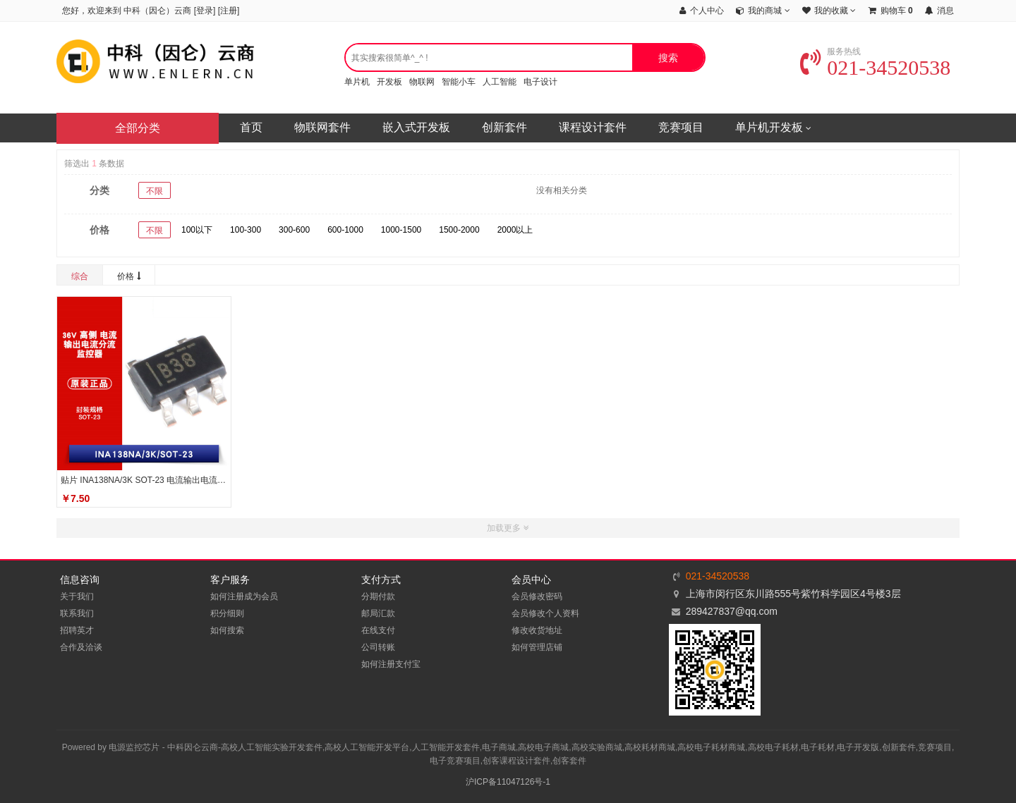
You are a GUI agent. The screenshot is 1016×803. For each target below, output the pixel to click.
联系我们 (77, 613)
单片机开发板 (773, 128)
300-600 (294, 230)
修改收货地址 (537, 630)
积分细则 (227, 613)
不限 (154, 191)
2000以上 (515, 230)
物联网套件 (322, 127)
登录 (204, 11)
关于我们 (77, 596)
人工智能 (499, 82)
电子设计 (540, 82)
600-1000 (345, 230)
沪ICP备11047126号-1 (508, 782)
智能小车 (459, 82)
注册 (228, 11)
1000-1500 (401, 230)
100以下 (196, 230)
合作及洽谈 (81, 647)
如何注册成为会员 (244, 596)
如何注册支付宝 (391, 664)
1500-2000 (459, 230)
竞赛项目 (680, 127)
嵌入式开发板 (416, 127)
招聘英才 (77, 630)
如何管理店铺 (537, 647)
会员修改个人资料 (545, 613)
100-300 (245, 230)
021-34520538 (875, 67)
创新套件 (504, 127)
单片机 (357, 82)
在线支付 (378, 630)
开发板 (389, 82)
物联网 (422, 82)
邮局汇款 (378, 613)
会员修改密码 (537, 596)
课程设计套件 (593, 127)
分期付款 (378, 596)
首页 (251, 127)
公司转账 (378, 647)
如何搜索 (227, 630)
